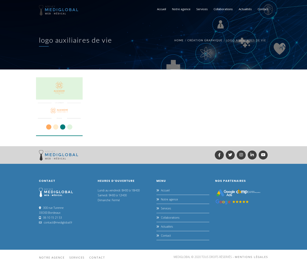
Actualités (167, 226)
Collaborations (170, 217)
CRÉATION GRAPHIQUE (204, 40)
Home (179, 40)
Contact (166, 235)
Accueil (165, 190)
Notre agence (169, 199)
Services (166, 208)
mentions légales (251, 257)
